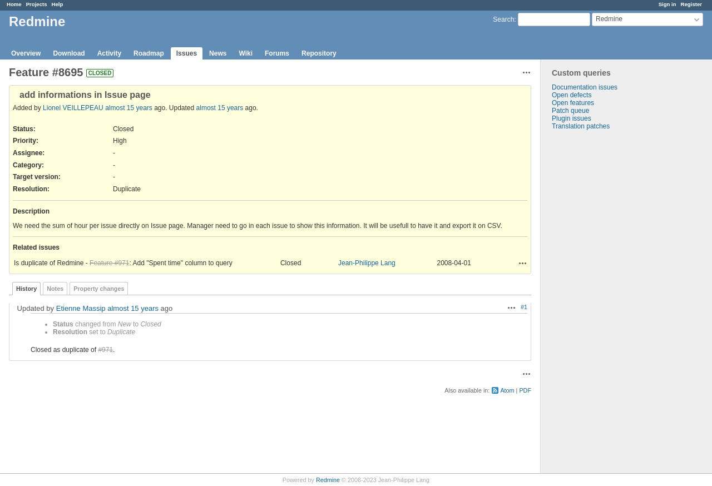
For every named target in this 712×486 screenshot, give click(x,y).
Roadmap (149, 53)
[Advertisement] (596, 305)
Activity (109, 53)
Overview (26, 53)
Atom (507, 390)
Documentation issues (584, 87)
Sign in (667, 4)
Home (14, 4)
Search (503, 19)
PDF (525, 390)
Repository (319, 53)
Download (69, 53)
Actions (522, 263)
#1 (524, 307)
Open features (573, 103)
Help (57, 4)
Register (691, 4)
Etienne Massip (81, 308)
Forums (277, 53)
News (217, 53)
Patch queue (570, 111)
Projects (36, 4)
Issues (186, 53)
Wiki (246, 53)
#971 (105, 350)
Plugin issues (571, 118)
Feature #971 (109, 263)
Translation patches (581, 126)
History (26, 288)
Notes (55, 288)
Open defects (571, 95)
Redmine (328, 480)
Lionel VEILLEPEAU (73, 108)
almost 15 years (128, 108)
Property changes (98, 288)
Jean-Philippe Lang (366, 263)
